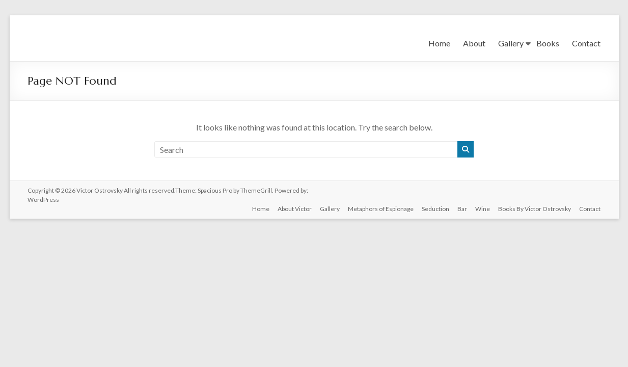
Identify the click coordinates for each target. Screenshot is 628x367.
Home (439, 43)
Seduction (435, 209)
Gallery (511, 43)
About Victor (295, 209)
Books (547, 43)
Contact (586, 43)
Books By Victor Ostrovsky (534, 209)
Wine (482, 209)
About (474, 43)
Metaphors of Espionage (381, 209)
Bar (462, 209)
